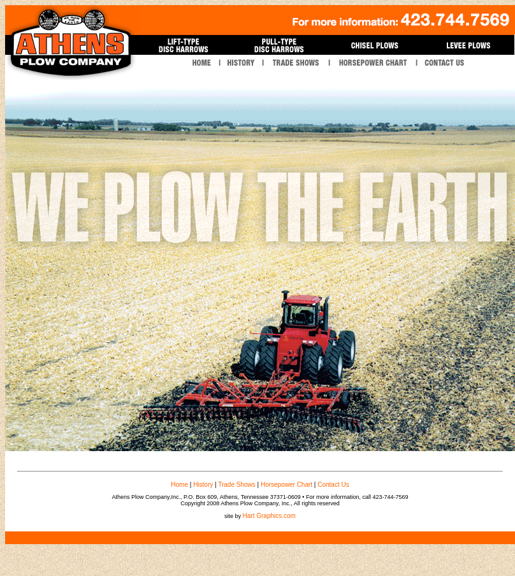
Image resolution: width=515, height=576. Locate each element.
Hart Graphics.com (269, 515)
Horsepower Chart (286, 484)
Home (179, 484)
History (203, 484)
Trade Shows (237, 484)
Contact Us (333, 484)
